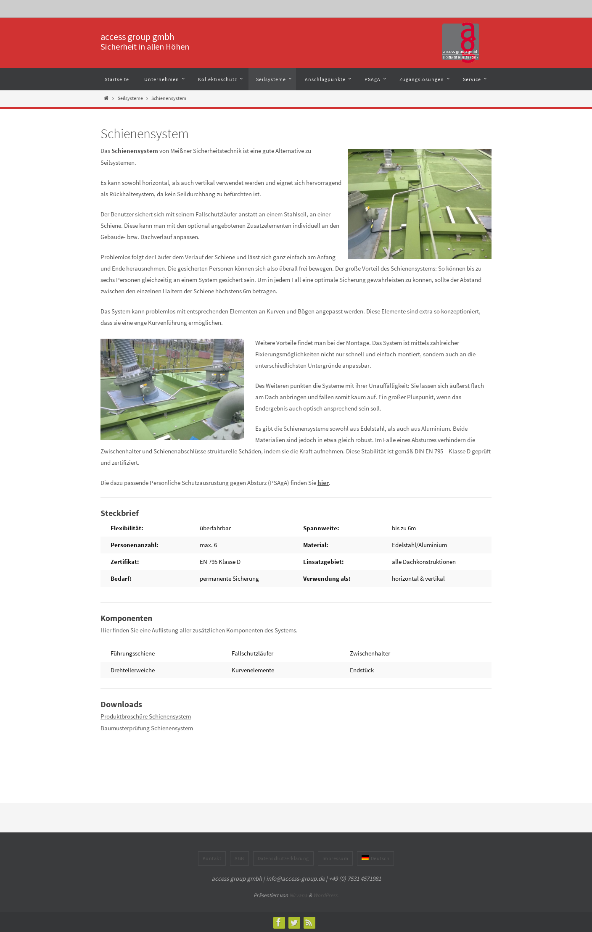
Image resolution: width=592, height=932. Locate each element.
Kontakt (212, 857)
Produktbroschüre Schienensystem (145, 716)
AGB (239, 857)
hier (323, 482)
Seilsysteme (130, 98)
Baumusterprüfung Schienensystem (146, 727)
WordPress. (325, 894)
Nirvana (298, 894)
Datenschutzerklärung (283, 857)
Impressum (335, 857)
